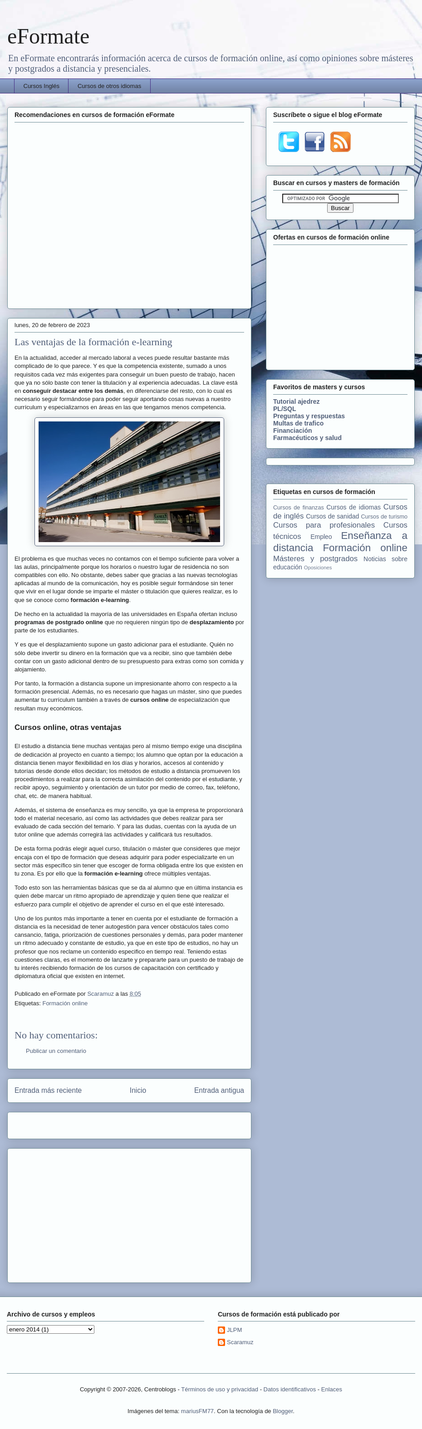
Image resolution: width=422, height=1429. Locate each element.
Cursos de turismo (384, 517)
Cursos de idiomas (353, 507)
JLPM (234, 1329)
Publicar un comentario (56, 1050)
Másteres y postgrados (315, 558)
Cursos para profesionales (324, 525)
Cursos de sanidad (332, 516)
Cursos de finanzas (298, 507)
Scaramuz (101, 993)
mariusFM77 (197, 1411)
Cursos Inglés (41, 86)
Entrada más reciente (48, 1090)
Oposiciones (318, 567)
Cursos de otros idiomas (109, 86)
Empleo (321, 536)
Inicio (138, 1090)
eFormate (48, 36)
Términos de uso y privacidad (219, 1389)
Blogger (283, 1411)
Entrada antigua (219, 1090)
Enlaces (331, 1389)
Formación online (65, 1003)
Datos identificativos (290, 1389)
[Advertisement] (85, 214)
